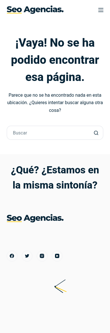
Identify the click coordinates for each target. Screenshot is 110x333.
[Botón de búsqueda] (96, 133)
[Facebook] (12, 256)
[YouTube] (57, 256)
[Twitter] (27, 256)
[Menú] (100, 10)
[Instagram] (42, 256)
